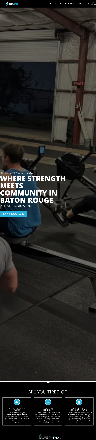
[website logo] (12, 4)
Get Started (54, 4)
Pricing (69, 4)
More (81, 4)
